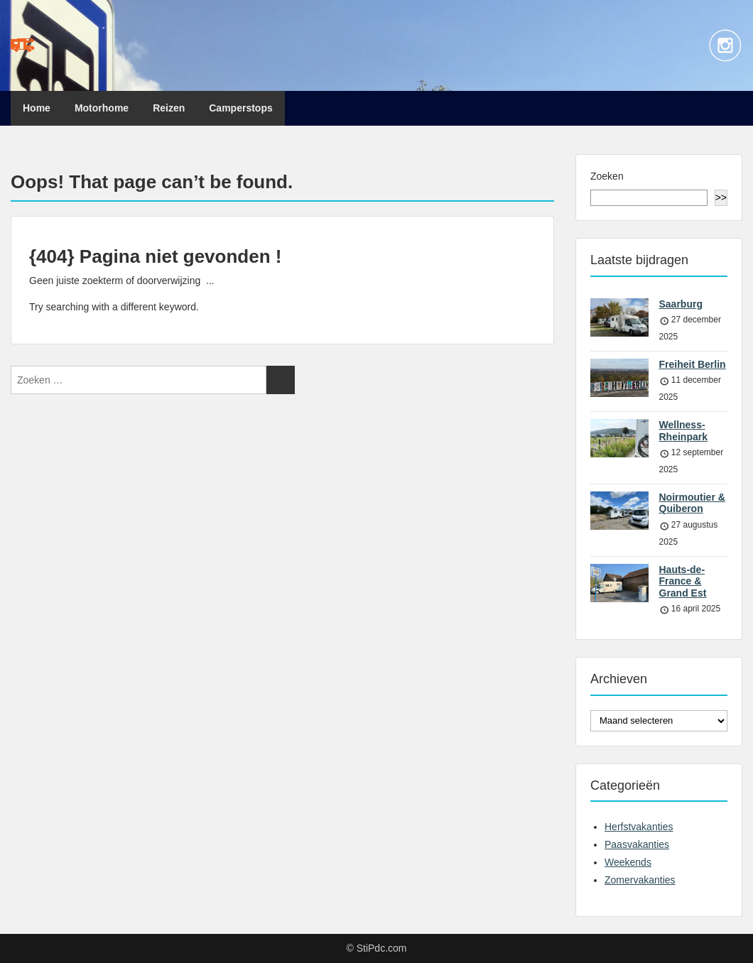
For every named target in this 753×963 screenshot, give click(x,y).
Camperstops (240, 108)
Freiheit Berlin (692, 364)
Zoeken (607, 176)
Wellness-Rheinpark (683, 430)
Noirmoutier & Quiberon (692, 503)
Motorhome (102, 108)
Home (36, 108)
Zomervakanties (640, 880)
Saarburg (681, 304)
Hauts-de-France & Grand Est (683, 581)
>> (721, 197)
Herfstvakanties (639, 826)
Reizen (169, 108)
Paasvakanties (637, 844)
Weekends (628, 862)
